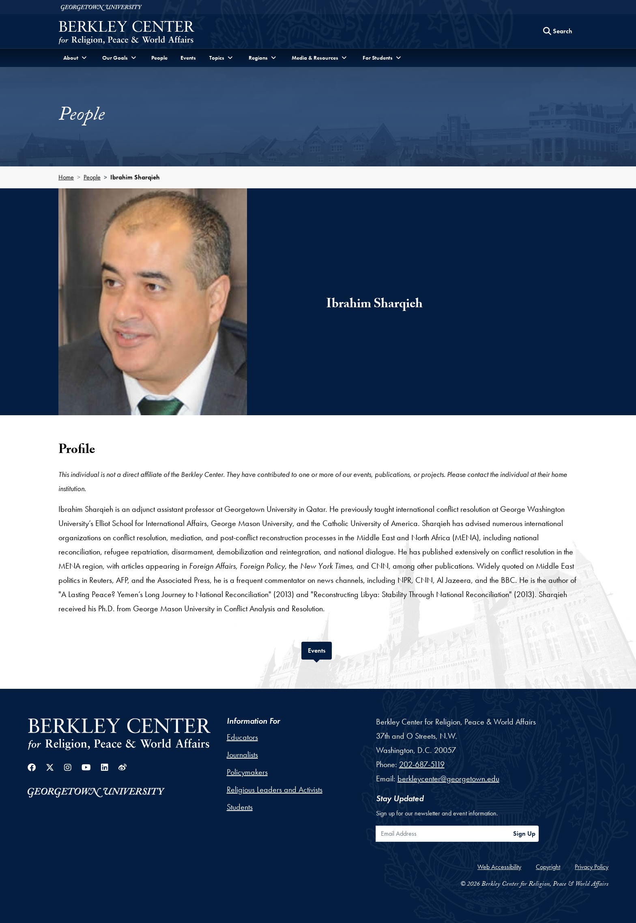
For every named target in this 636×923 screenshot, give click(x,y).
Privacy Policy (591, 867)
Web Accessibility (499, 867)
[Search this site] (558, 31)
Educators (242, 737)
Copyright (548, 867)
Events (188, 57)
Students (240, 807)
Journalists (242, 754)
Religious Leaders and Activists (274, 789)
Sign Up (524, 833)
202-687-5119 (422, 764)
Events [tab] (320, 650)
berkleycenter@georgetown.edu (448, 778)
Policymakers (247, 772)
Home (66, 177)
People (159, 57)
